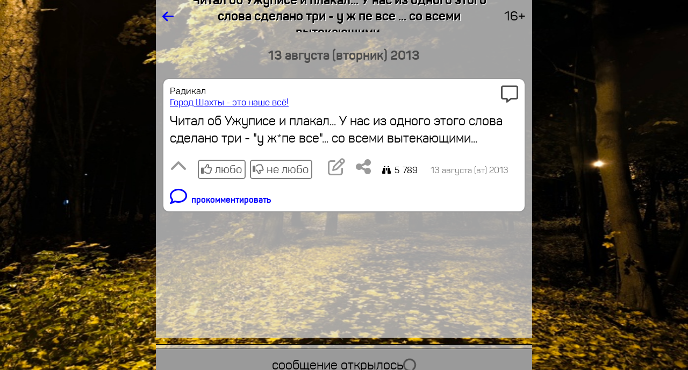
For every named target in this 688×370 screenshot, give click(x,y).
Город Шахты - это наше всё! (229, 102)
